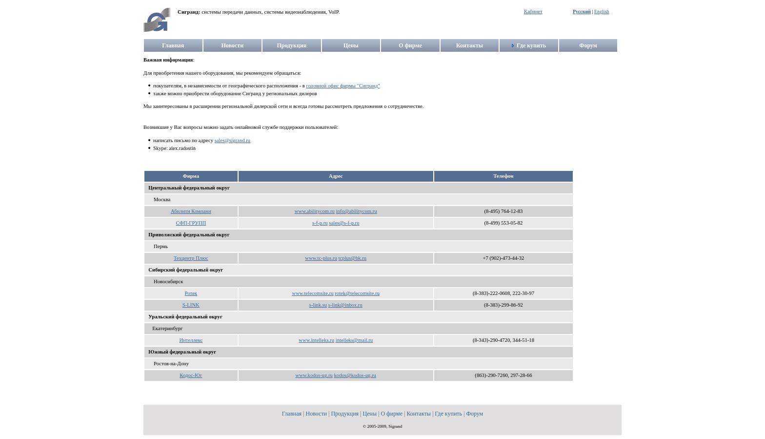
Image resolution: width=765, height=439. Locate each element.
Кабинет (533, 11)
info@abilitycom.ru (356, 211)
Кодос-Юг (191, 375)
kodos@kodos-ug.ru (355, 375)
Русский (582, 11)
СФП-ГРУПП (191, 223)
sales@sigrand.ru (232, 140)
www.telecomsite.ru (312, 293)
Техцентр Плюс (191, 258)
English (601, 11)
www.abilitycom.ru (315, 211)
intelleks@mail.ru (354, 340)
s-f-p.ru (320, 223)
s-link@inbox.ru (345, 305)
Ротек (191, 293)
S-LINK (191, 305)
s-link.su (318, 305)
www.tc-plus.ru (321, 258)
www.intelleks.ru (316, 340)
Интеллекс (190, 340)
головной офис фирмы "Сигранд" (343, 85)
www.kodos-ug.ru (314, 375)
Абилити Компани (191, 211)
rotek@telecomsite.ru (357, 293)
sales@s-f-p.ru (344, 223)
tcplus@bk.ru (352, 258)
